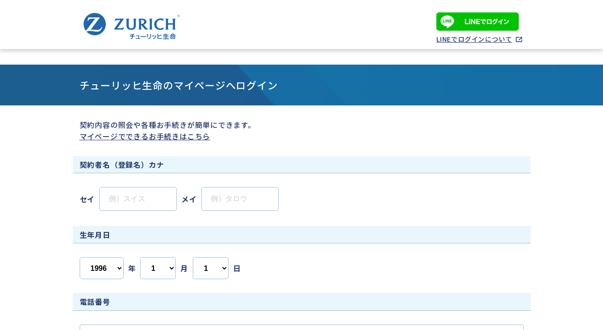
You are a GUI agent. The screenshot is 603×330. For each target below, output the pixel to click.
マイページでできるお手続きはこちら (145, 136)
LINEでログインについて (474, 39)
